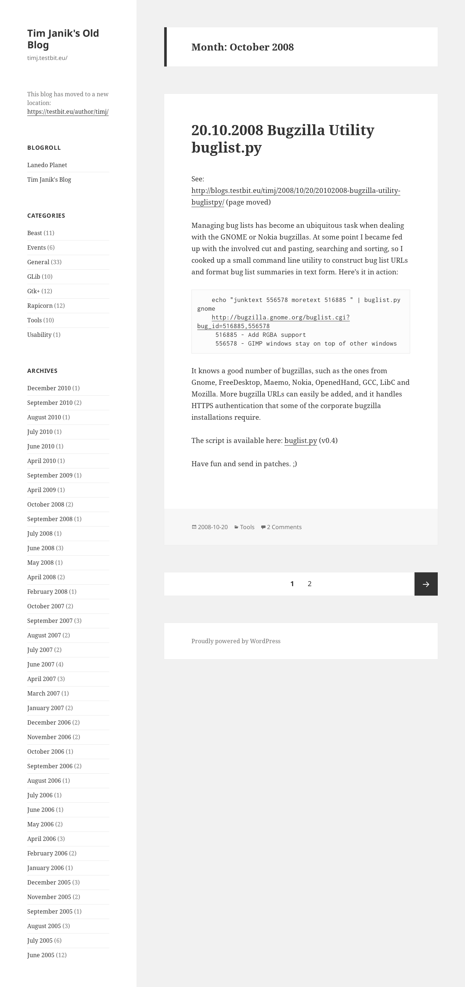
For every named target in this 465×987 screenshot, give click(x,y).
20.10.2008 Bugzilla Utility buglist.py (283, 138)
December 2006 (49, 722)
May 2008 (40, 563)
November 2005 (49, 897)
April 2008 (41, 577)
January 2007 (45, 708)
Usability (39, 335)
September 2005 (50, 911)
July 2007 (40, 650)
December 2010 (49, 388)
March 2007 (43, 693)
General (38, 262)
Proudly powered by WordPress (235, 641)
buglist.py (300, 440)
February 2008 (47, 592)
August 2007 (44, 635)
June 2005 (40, 955)
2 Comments (284, 527)
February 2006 (47, 853)
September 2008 (50, 519)
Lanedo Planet (47, 165)
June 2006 (40, 810)
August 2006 (44, 781)
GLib (33, 277)
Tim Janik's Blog (49, 180)
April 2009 (41, 490)
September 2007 (50, 621)
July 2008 (40, 533)
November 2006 (49, 737)
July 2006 (40, 795)
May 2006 (40, 824)
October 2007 (45, 606)
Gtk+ (33, 291)
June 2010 (40, 446)
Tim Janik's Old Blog (63, 38)
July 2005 (40, 940)
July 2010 (40, 432)
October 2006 (45, 752)
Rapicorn (40, 306)
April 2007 (41, 679)
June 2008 (40, 548)
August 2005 (44, 926)
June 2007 (40, 664)
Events (36, 247)
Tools (34, 320)
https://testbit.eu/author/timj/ (68, 112)
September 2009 (50, 475)
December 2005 (49, 882)
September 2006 (50, 766)
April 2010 (41, 461)
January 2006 (45, 868)
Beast (34, 233)
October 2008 (45, 504)
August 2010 (44, 417)
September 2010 (50, 403)
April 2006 (41, 839)
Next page (426, 584)
